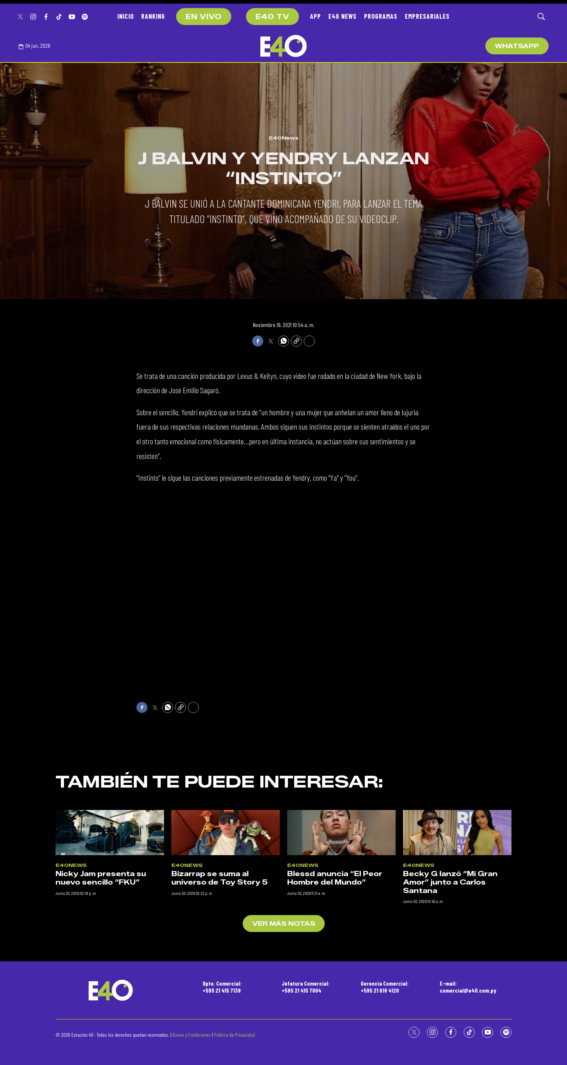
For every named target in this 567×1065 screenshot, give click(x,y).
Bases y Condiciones (191, 1035)
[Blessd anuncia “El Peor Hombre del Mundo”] (341, 968)
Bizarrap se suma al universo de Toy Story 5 (219, 1014)
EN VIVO (204, 17)
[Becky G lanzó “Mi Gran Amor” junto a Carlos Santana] (457, 968)
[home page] (283, 46)
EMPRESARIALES (427, 16)
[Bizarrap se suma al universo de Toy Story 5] (225, 968)
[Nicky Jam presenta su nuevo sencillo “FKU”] (110, 968)
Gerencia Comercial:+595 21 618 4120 (385, 987)
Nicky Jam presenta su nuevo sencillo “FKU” (101, 1014)
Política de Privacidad (234, 1035)
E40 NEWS (342, 16)
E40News (284, 138)
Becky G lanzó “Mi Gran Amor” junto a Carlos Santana (450, 1018)
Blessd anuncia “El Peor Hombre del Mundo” (334, 1014)
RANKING (153, 16)
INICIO (125, 16)
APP (315, 16)
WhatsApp (517, 46)
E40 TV (272, 17)
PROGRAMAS (380, 16)
